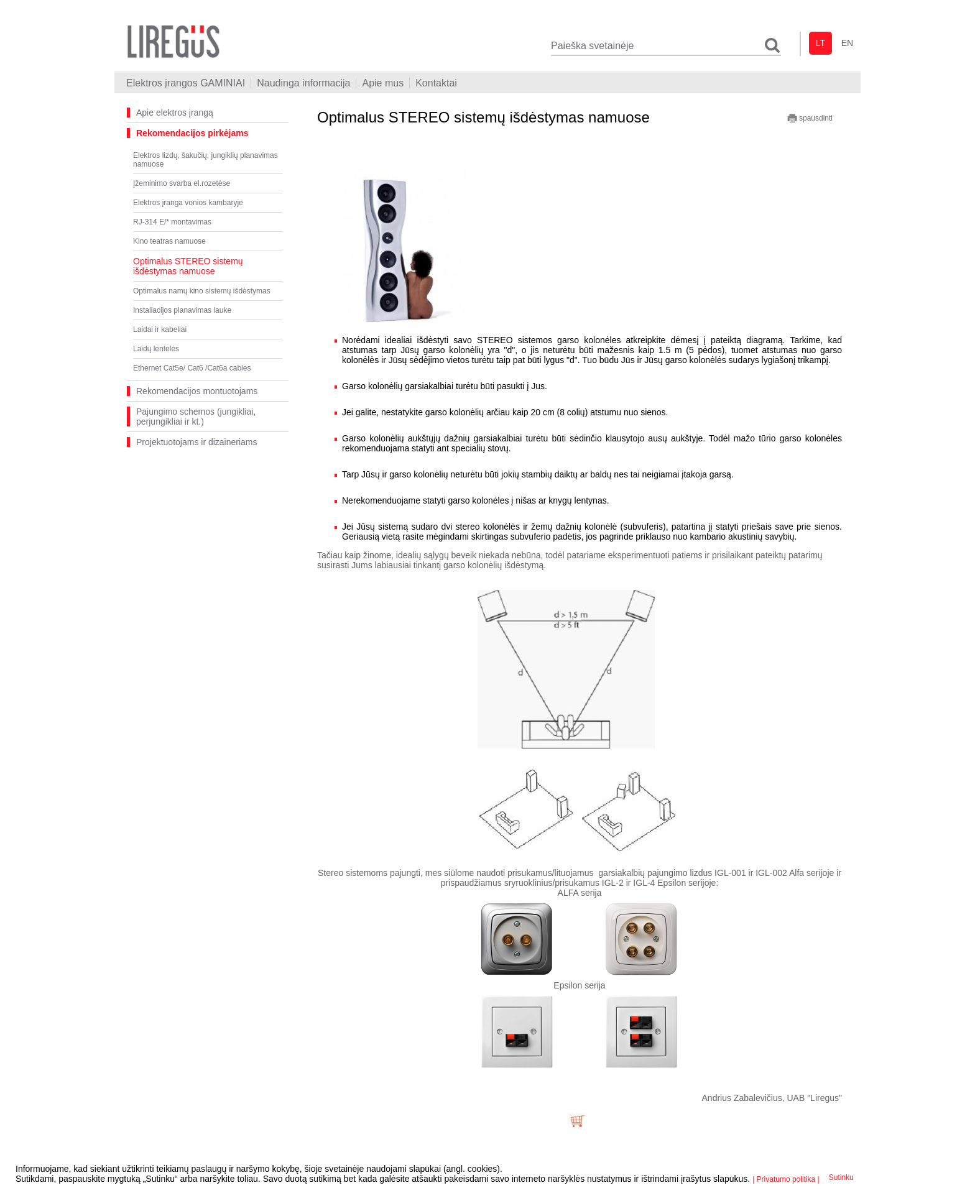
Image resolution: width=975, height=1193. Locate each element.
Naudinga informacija (303, 83)
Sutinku (841, 1177)
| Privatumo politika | (786, 1179)
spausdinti (810, 118)
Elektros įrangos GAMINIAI (185, 83)
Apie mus (383, 83)
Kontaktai (436, 83)
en (847, 43)
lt (820, 43)
